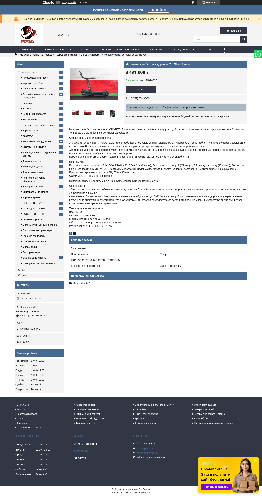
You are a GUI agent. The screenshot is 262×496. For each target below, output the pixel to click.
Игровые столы (31, 130)
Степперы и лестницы (35, 241)
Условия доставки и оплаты (121, 49)
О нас (85, 49)
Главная (27, 49)
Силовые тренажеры (87, 409)
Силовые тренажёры (34, 88)
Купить (141, 89)
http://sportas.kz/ (28, 307)
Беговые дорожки (91, 54)
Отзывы (22, 275)
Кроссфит (28, 136)
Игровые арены (31, 197)
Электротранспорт (33, 186)
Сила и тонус (30, 246)
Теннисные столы (32, 161)
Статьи (211, 49)
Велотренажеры (31, 252)
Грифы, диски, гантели (88, 414)
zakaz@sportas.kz (29, 311)
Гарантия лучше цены (29, 427)
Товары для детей (33, 166)
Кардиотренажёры (67, 54)
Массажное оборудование (37, 141)
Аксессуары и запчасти (35, 77)
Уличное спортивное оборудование (213, 423)
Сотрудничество (184, 49)
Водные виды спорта (34, 257)
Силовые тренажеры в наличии (40, 224)
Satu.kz (146, 489)
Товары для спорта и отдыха (209, 414)
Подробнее (158, 9)
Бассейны (28, 103)
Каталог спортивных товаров (37, 54)
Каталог (21, 409)
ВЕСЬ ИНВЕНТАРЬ (33, 203)
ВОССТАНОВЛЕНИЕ (34, 214)
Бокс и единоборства (146, 414)
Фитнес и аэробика (33, 172)
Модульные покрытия (34, 146)
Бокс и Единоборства (34, 114)
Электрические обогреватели (39, 263)
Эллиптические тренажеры (37, 230)
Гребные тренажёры (34, 236)
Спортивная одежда (205, 404)
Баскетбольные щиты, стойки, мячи (154, 404)
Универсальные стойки (35, 192)
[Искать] (243, 39)
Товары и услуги (55, 49)
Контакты (156, 49)
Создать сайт (69, 2)
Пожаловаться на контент (137, 492)
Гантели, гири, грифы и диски (39, 125)
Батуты (27, 108)
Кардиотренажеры (86, 404)
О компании (23, 404)
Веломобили (30, 119)
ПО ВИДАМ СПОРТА (34, 208)
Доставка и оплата (27, 414)
